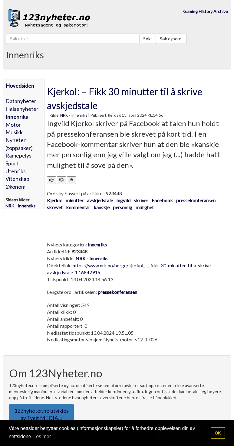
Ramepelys (18, 155)
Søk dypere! (171, 38)
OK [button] (218, 433)
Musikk (14, 132)
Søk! (147, 38)
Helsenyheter (21, 109)
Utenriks (15, 171)
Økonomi (16, 186)
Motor (13, 124)
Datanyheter (20, 101)
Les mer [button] (42, 436)
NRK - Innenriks (73, 115)
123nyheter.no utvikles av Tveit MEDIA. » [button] (41, 414)
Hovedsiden (19, 85)
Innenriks (16, 116)
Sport (11, 163)
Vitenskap (17, 178)
